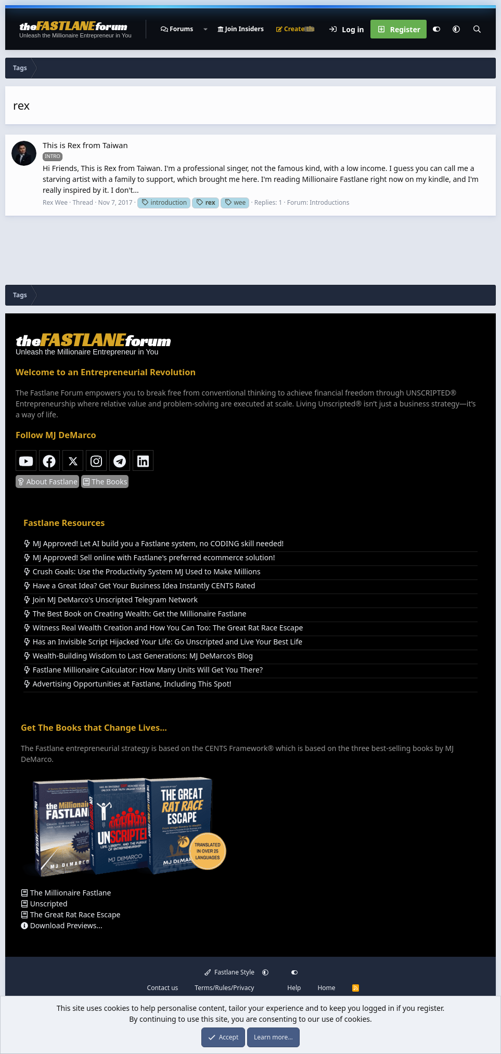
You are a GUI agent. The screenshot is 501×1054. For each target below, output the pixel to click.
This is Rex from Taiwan (85, 145)
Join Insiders (240, 28)
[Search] (477, 29)
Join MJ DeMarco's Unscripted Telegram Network (110, 599)
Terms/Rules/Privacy (224, 987)
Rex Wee (55, 202)
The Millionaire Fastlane (66, 893)
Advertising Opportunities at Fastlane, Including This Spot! (127, 684)
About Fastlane (47, 481)
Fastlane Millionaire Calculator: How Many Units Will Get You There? (143, 670)
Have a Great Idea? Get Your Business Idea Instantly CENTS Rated (139, 585)
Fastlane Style (229, 972)
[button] (205, 29)
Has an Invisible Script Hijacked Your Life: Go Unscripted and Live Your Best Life (162, 642)
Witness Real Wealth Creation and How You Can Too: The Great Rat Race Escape (163, 628)
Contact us (162, 987)
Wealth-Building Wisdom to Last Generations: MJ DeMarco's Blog (138, 656)
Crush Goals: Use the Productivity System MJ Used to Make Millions (142, 571)
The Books (105, 481)
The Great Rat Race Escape (70, 914)
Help (294, 987)
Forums (181, 28)
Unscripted (44, 903)
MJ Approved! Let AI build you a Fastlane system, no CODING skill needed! (153, 543)
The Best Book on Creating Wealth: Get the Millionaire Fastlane (134, 613)
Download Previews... (61, 925)
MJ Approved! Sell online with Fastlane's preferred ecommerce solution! (149, 557)
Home (326, 987)
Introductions (329, 202)
